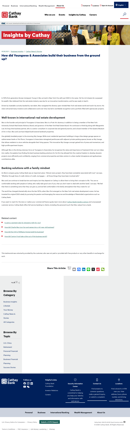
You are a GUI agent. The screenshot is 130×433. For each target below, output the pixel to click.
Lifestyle (6, 306)
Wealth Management (47, 5)
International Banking (28, 5)
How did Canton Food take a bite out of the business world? (26, 236)
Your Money (8, 310)
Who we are (50, 14)
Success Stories (9, 367)
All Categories (8, 322)
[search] (124, 14)
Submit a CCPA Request (51, 422)
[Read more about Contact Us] (85, 5)
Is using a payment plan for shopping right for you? (23, 222)
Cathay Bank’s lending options (77, 202)
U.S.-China (7, 343)
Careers (93, 14)
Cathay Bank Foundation (49, 384)
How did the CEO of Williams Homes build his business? (24, 232)
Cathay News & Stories (34, 51)
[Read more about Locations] (95, 5)
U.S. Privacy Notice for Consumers (14, 422)
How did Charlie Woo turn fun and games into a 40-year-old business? (29, 227)
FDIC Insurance (24, 429)
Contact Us (97, 383)
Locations (118, 383)
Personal (5, 5)
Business (14, 5)
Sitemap (55, 429)
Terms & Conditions (9, 429)
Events (62, 14)
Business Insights (17, 51)
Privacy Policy (34, 422)
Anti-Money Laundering (40, 429)
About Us (60, 5)
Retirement (7, 347)
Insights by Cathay (77, 14)
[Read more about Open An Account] (106, 5)
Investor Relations (51, 390)
